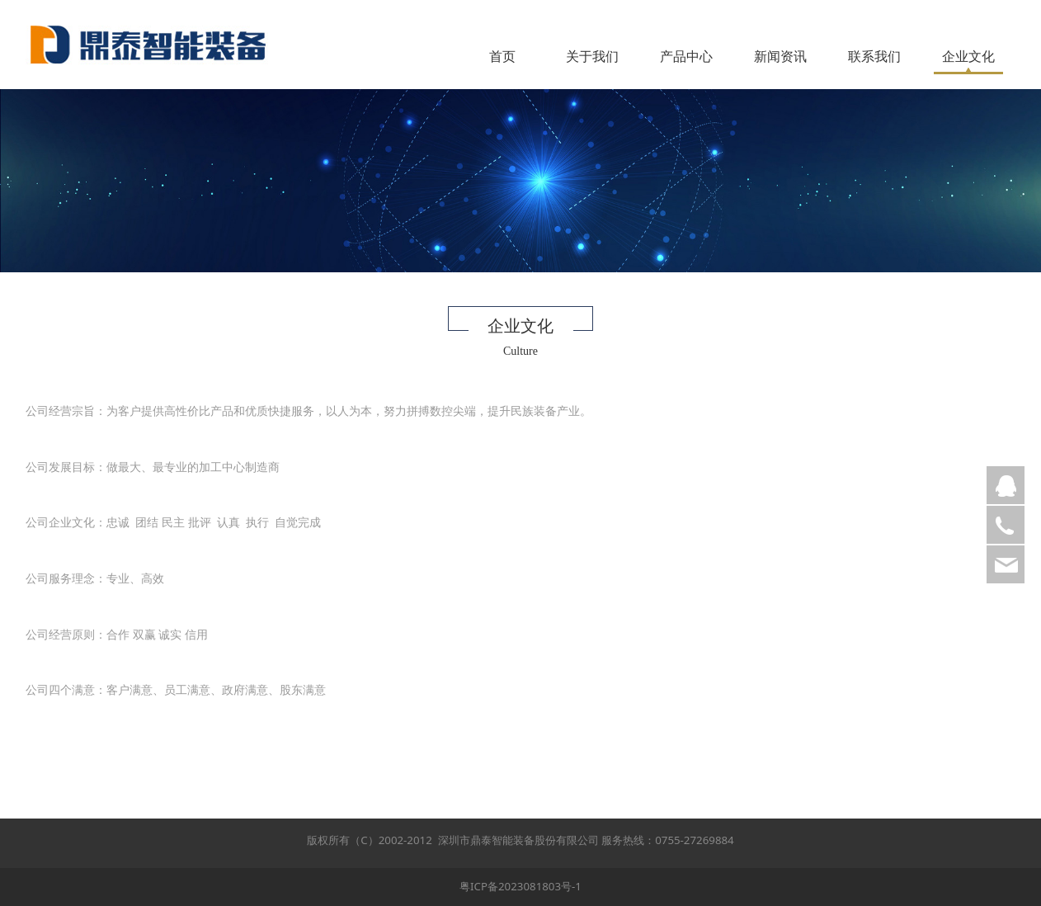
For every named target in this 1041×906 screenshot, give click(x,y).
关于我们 (592, 56)
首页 (502, 56)
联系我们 (874, 56)
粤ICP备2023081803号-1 (520, 886)
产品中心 (686, 56)
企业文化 (968, 56)
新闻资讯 (780, 56)
